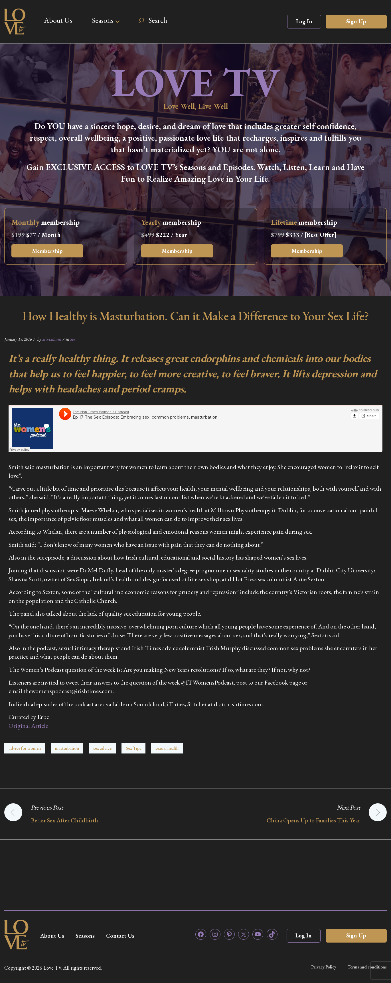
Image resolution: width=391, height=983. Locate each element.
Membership (47, 251)
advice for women (25, 748)
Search (157, 20)
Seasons (102, 20)
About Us (58, 20)
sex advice (102, 748)
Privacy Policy (323, 967)
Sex (72, 339)
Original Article (28, 726)
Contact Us (120, 935)
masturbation (67, 748)
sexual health (167, 748)
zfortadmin (51, 339)
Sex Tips (133, 748)
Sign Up (356, 21)
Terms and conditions (367, 967)
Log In (304, 21)
